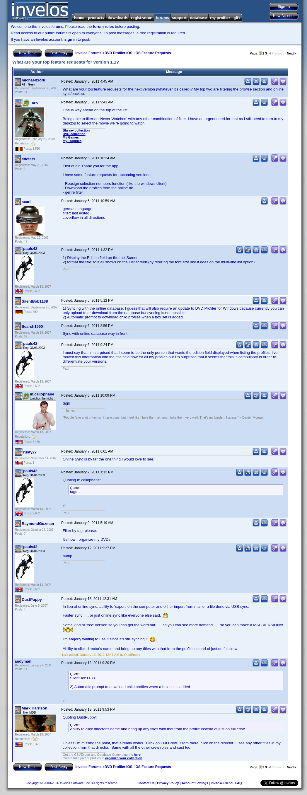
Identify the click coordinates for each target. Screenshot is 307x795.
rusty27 (30, 452)
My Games (71, 137)
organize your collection (123, 758)
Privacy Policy (168, 783)
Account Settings (195, 783)
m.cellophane (42, 394)
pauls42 (30, 248)
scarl (26, 201)
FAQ (238, 783)
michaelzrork (33, 80)
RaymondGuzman (38, 523)
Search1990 (32, 326)
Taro (34, 103)
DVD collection (74, 134)
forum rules (103, 26)
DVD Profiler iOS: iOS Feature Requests (138, 53)
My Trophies (72, 141)
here (137, 754)
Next (291, 53)
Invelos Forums (88, 53)
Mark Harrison (34, 708)
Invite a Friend (222, 783)
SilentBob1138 (35, 301)
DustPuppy (32, 599)
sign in (70, 39)
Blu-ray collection (76, 130)
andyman (23, 661)
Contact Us (145, 783)
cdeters (28, 159)
